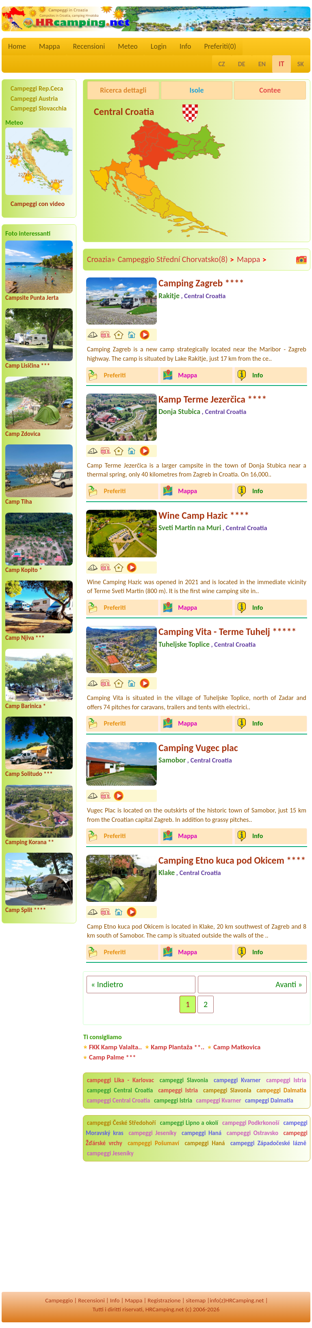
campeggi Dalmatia (281, 1090)
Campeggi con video (38, 204)
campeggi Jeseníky (152, 1133)
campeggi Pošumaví (153, 1143)
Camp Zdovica (23, 434)
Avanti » (288, 984)
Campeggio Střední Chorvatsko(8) (176, 259)
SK (300, 64)
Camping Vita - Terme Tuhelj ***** (227, 631)
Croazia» (101, 259)
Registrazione (163, 1300)
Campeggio (59, 1300)
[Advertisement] (203, 201)
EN (262, 64)
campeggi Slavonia (184, 1080)
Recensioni (89, 46)
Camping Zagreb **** (201, 283)
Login (159, 46)
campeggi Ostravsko (252, 1133)
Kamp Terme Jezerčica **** (212, 399)
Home (17, 46)
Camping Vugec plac (198, 748)
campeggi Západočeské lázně (268, 1143)
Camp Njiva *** (24, 637)
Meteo (128, 46)
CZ (222, 64)
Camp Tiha (18, 501)
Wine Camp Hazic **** (203, 515)
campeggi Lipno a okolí (189, 1123)
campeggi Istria (286, 1080)
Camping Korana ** (29, 842)
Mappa (49, 46)
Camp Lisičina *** (27, 365)
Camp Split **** (25, 910)
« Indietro (107, 984)
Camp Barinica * (25, 706)
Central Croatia (124, 111)
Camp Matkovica (236, 1047)
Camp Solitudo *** (29, 774)
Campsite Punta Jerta (31, 297)
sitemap (196, 1300)
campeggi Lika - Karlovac (120, 1080)
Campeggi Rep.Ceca (37, 88)
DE (241, 64)
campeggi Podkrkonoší (250, 1123)
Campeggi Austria (34, 98)
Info (185, 46)
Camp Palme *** (112, 1057)
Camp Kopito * (23, 570)
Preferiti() (220, 46)
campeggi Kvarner (237, 1080)
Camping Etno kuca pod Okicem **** (232, 860)
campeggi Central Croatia (120, 1090)
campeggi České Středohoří (121, 1123)
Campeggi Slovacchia (39, 108)
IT (281, 63)
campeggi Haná (201, 1133)
